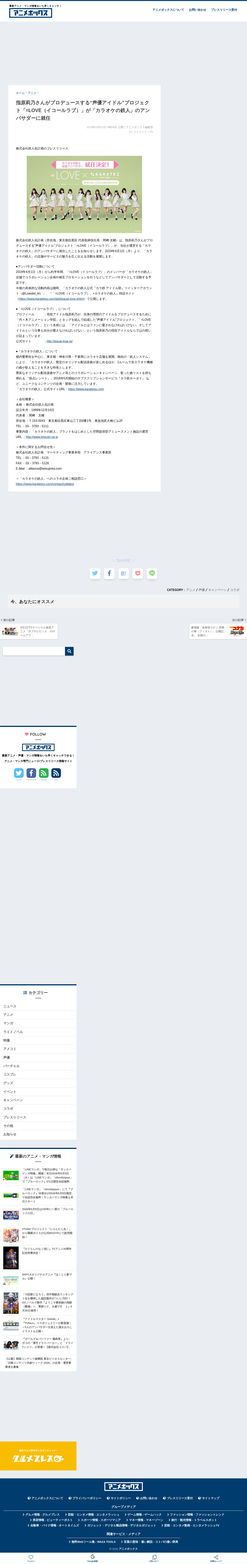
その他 (8, 1126)
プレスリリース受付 (224, 9)
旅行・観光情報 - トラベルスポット (194, 1520)
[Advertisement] (123, 51)
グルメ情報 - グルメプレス (42, 1515)
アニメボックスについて (168, 9)
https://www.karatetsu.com (86, 389)
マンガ (8, 1024)
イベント (9, 1092)
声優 (202, 590)
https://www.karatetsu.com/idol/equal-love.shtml (51, 298)
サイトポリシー (121, 1499)
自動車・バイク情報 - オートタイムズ (54, 1526)
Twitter (19, 780)
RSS (56, 780)
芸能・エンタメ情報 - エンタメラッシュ (93, 1515)
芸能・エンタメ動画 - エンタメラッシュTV (191, 1526)
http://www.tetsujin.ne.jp (42, 437)
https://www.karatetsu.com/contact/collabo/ (45, 484)
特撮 (6, 1041)
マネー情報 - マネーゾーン (146, 1520)
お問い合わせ (197, 9)
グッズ (8, 1084)
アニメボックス (128, 1549)
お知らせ (9, 1135)
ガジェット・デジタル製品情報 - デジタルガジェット (121, 1526)
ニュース (9, 1007)
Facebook (31, 780)
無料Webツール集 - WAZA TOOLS (94, 1542)
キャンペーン (217, 590)
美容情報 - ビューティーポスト (53, 1520)
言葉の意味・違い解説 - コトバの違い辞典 (151, 1542)
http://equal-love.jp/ (60, 341)
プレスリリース (14, 1118)
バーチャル (11, 1067)
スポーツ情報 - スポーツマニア (101, 1520)
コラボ (234, 590)
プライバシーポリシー (86, 1499)
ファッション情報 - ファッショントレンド (197, 1515)
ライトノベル (13, 1032)
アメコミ (9, 1050)
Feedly (44, 780)
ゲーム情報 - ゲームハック (144, 1515)
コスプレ (9, 1075)
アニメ (190, 590)
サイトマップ (210, 1499)
